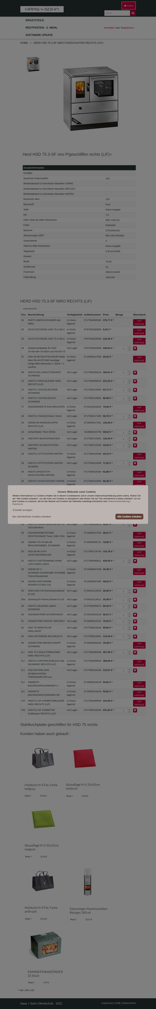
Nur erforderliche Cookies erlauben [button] (31, 516)
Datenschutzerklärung (118, 501)
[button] (22, 510)
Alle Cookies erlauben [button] (129, 516)
